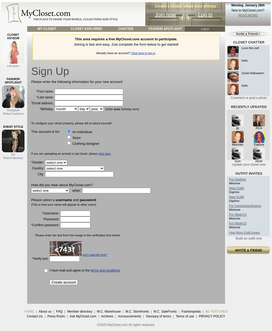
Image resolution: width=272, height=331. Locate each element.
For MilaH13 (237, 215)
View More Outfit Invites (244, 232)
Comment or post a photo (249, 98)
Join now (165, 15)
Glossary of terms (158, 316)
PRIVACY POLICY (212, 316)
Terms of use (185, 316)
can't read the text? (94, 254)
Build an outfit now (249, 238)
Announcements (129, 316)
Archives (107, 316)
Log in (205, 15)
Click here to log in (143, 53)
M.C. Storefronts (137, 311)
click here (104, 153)
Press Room (56, 316)
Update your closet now (248, 164)
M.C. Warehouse (109, 311)
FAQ (59, 311)
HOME (29, 311)
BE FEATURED (216, 311)
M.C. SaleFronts (165, 311)
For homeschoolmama (245, 206)
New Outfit (236, 188)
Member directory (79, 311)
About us (45, 311)
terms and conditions (105, 270)
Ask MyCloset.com (83, 316)
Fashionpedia (191, 311)
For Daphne (237, 179)
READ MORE (248, 15)
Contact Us (35, 316)
